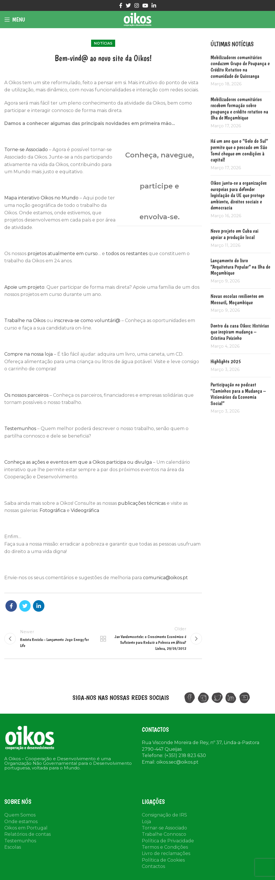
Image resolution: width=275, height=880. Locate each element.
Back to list (103, 638)
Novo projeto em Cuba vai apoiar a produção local (234, 234)
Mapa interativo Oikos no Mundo (41, 198)
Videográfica (85, 510)
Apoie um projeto (24, 287)
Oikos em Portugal (26, 828)
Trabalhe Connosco (164, 834)
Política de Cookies (163, 860)
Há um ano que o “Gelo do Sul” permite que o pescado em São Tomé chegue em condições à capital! (239, 150)
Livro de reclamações (166, 853)
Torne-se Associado (26, 149)
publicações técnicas (142, 503)
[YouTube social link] (145, 5)
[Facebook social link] (120, 5)
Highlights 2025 (226, 361)
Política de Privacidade (168, 841)
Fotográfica (53, 510)
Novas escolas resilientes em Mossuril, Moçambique (237, 299)
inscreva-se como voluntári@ (87, 320)
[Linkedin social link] (154, 5)
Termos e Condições (165, 847)
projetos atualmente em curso (63, 253)
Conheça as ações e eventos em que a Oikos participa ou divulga (78, 462)
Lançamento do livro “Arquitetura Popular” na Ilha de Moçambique (240, 266)
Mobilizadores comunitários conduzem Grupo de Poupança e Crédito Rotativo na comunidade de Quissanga (240, 66)
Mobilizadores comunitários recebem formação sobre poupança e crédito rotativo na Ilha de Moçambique (239, 108)
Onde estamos (21, 821)
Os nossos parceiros (26, 395)
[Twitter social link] (128, 5)
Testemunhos (20, 428)
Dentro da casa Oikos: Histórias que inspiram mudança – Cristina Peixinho (240, 332)
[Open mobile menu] (14, 19)
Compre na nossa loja (28, 354)
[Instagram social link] (137, 5)
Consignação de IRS (164, 815)
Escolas (12, 847)
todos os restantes (127, 253)
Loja (146, 821)
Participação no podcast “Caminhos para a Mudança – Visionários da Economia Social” (238, 394)
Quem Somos (20, 815)
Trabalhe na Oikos (25, 320)
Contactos (153, 866)
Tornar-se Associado (164, 828)
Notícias (103, 43)
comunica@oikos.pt (165, 577)
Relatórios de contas (27, 834)
